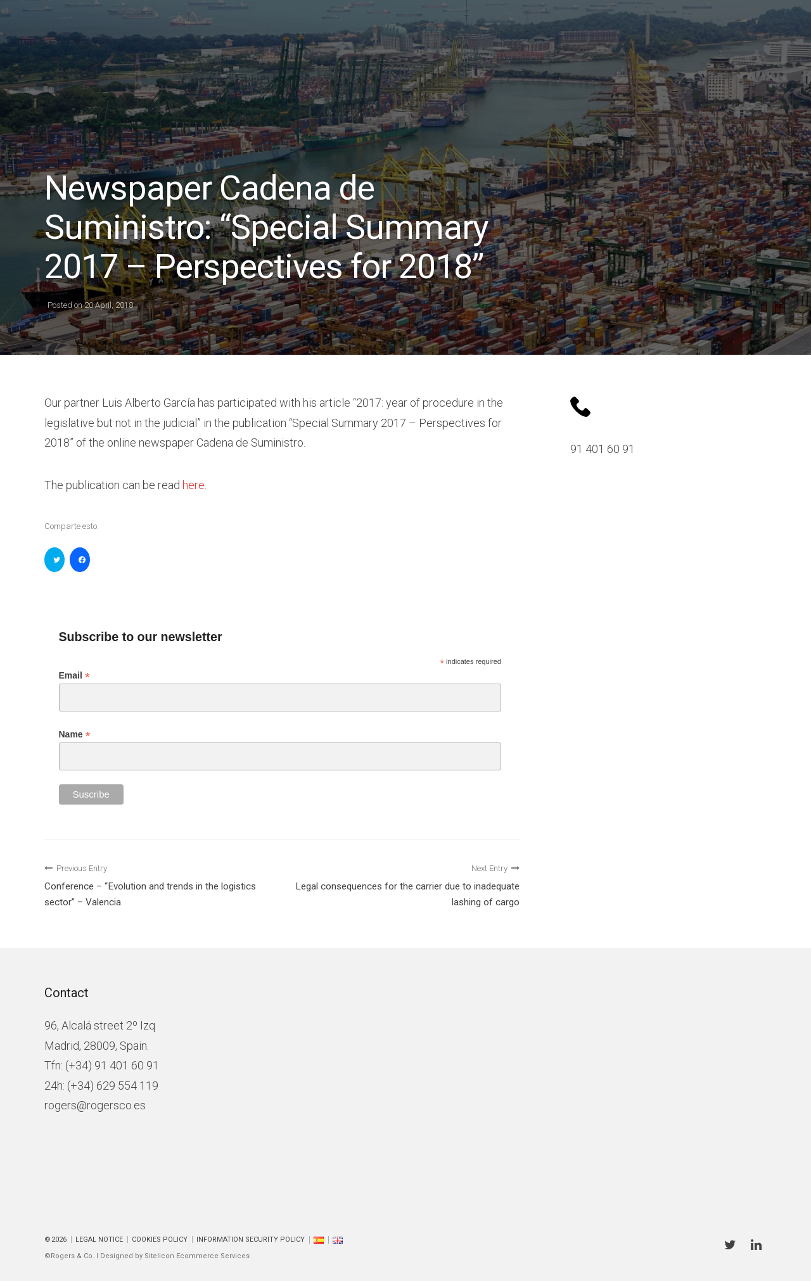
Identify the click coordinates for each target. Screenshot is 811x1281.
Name (75, 735)
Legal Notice (99, 1239)
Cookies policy (160, 1239)
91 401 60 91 (602, 449)
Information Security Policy (250, 1239)
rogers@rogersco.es (95, 1105)
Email (74, 676)
